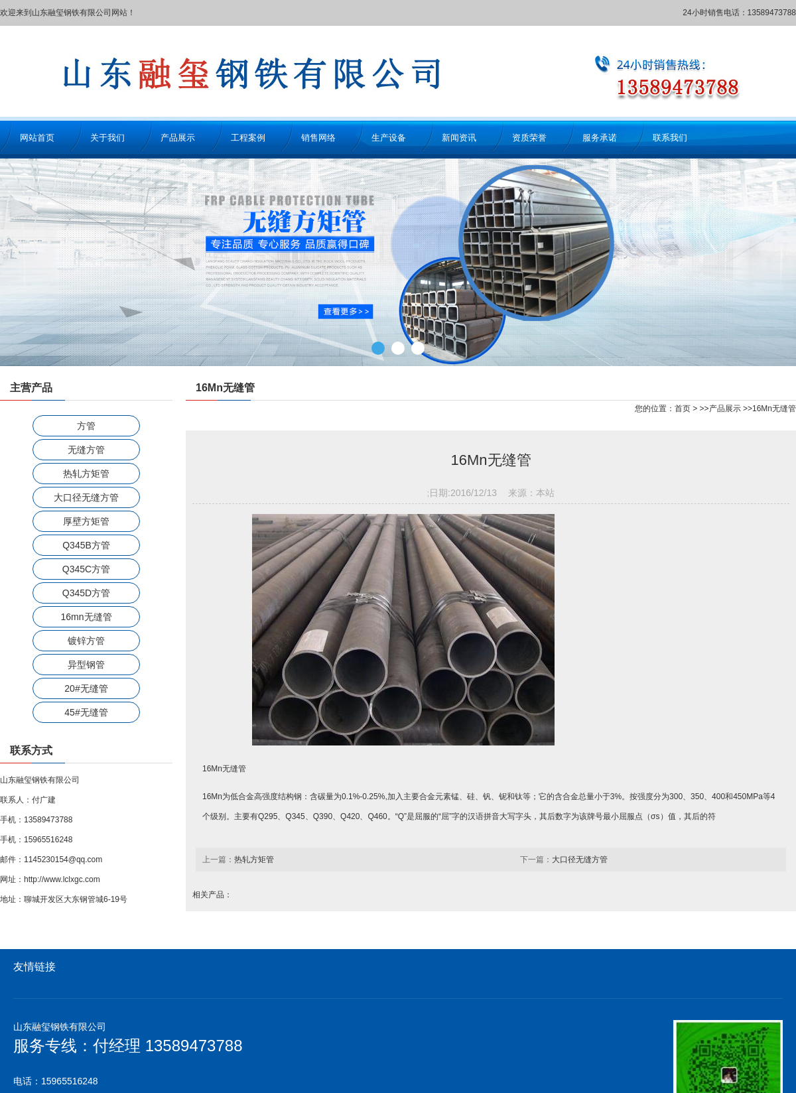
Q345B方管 (86, 545)
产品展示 (178, 138)
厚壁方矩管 (86, 521)
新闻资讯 (459, 138)
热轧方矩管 (86, 473)
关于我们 (107, 138)
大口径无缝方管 (86, 497)
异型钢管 (86, 664)
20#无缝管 (85, 688)
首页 (683, 408)
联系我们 (670, 138)
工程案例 (248, 138)
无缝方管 (86, 449)
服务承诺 (599, 138)
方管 (86, 425)
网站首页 (37, 138)
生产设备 (388, 138)
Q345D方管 (86, 593)
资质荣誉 (529, 138)
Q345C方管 (86, 569)
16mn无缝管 (85, 616)
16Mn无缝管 (774, 408)
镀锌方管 (86, 640)
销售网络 (318, 138)
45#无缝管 (85, 712)
